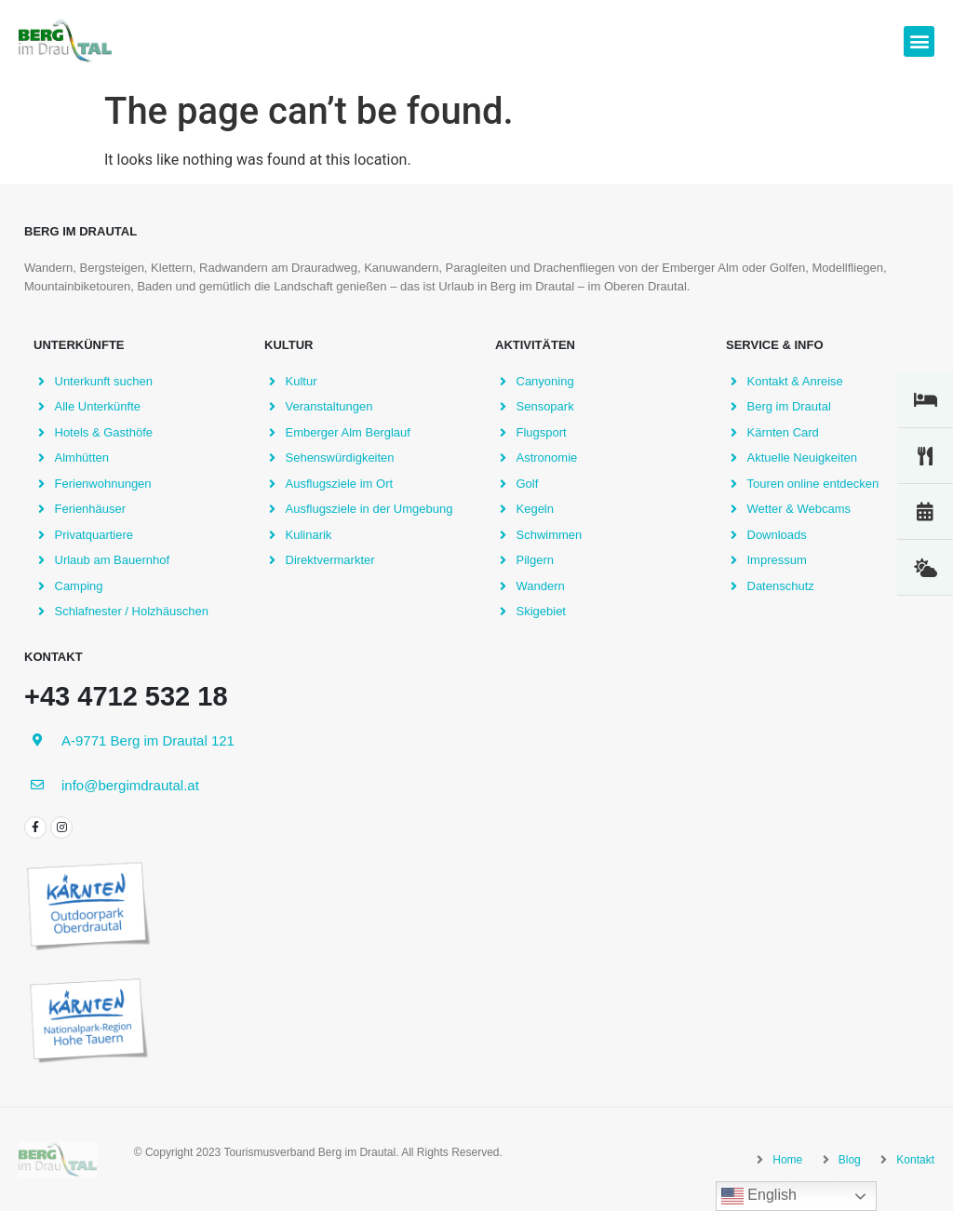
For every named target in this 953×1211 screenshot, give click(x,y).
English (759, 1196)
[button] (919, 41)
